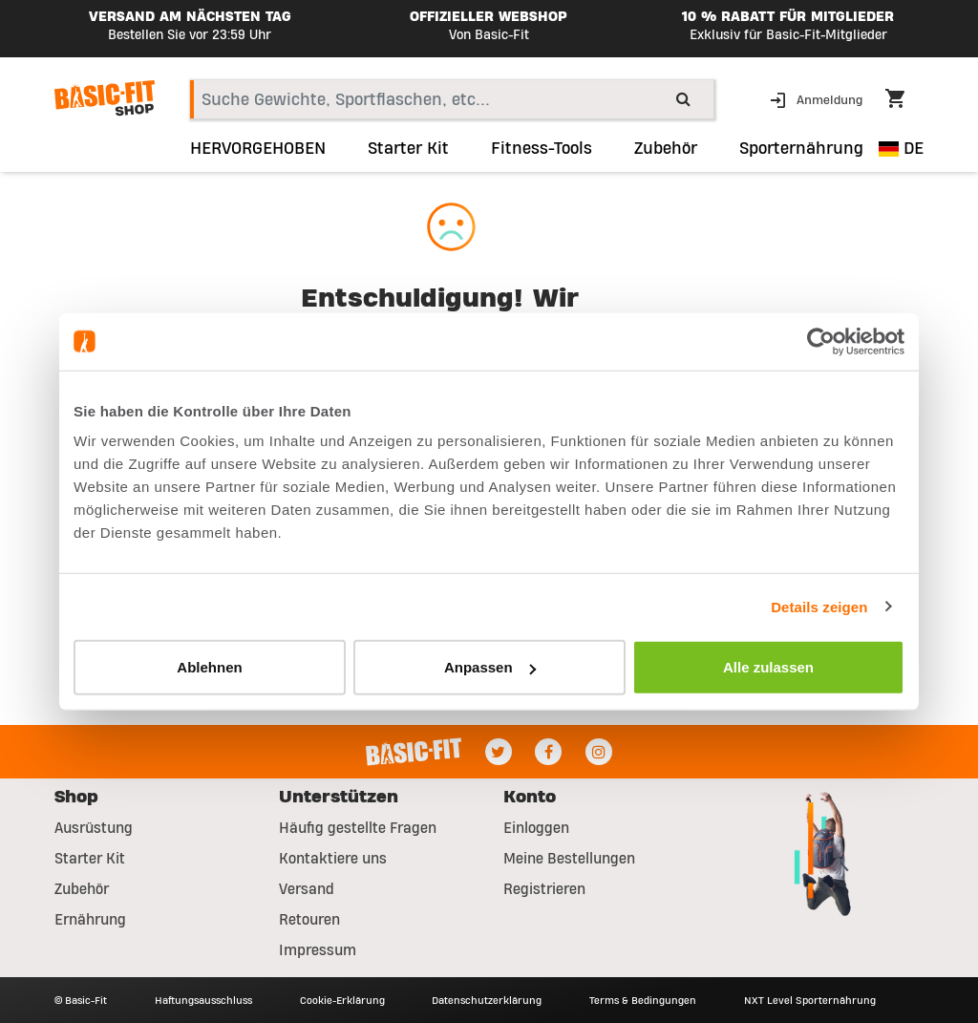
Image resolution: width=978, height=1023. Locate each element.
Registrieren (544, 889)
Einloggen (536, 828)
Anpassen (490, 667)
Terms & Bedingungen (642, 1000)
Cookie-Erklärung (342, 1000)
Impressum (317, 950)
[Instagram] (598, 751)
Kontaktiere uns (333, 858)
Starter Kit (89, 858)
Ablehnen (209, 667)
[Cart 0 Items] (904, 101)
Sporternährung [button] (801, 149)
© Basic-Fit (80, 1000)
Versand (306, 889)
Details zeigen (819, 606)
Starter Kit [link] (408, 149)
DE (901, 148)
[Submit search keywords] (683, 98)
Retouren (309, 919)
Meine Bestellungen (569, 858)
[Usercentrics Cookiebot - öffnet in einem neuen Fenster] (820, 341)
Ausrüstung (93, 828)
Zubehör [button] (665, 149)
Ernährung (90, 919)
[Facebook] (548, 751)
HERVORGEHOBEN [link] (258, 149)
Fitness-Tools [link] (541, 149)
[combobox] (451, 99)
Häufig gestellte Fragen (357, 828)
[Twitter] (498, 751)
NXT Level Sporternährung (810, 1000)
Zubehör (81, 889)
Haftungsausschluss (203, 1000)
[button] (818, 99)
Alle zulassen (768, 667)
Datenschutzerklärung (487, 1000)
